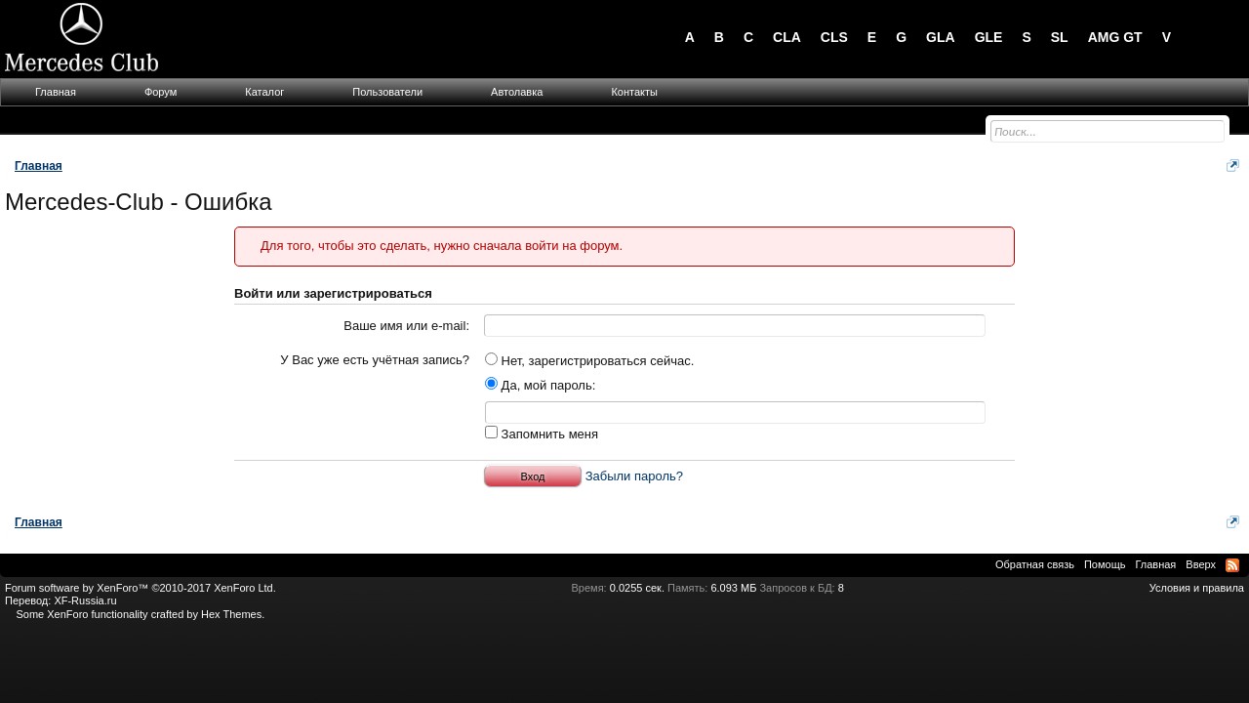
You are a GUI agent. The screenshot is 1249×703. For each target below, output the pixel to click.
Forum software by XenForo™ (140, 588)
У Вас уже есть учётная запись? (374, 359)
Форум (160, 92)
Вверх (1201, 564)
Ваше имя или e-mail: (406, 325)
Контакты (634, 92)
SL (1059, 37)
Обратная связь (1034, 564)
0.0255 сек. (637, 588)
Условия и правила (1196, 588)
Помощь (1105, 564)
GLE (989, 37)
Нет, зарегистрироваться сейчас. (589, 360)
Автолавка (517, 92)
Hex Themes (231, 614)
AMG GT (1115, 37)
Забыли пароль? (634, 476)
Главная (55, 92)
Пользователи (387, 92)
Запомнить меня (541, 434)
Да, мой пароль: (540, 385)
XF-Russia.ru (85, 600)
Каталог (264, 92)
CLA (787, 37)
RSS (1232, 565)
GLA (940, 37)
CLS (834, 37)
